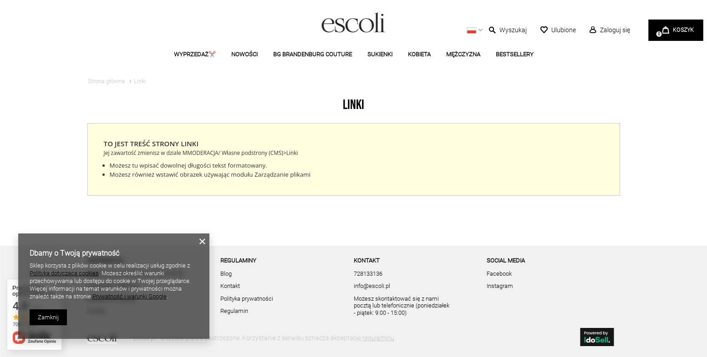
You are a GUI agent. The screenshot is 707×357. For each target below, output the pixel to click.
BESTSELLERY (515, 54)
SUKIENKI (379, 54)
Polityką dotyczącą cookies (64, 273)
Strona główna (106, 81)
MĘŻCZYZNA (463, 54)
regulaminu (378, 338)
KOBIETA (419, 54)
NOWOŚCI (244, 54)
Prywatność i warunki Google (129, 296)
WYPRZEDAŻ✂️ (195, 54)
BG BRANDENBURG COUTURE (312, 54)
